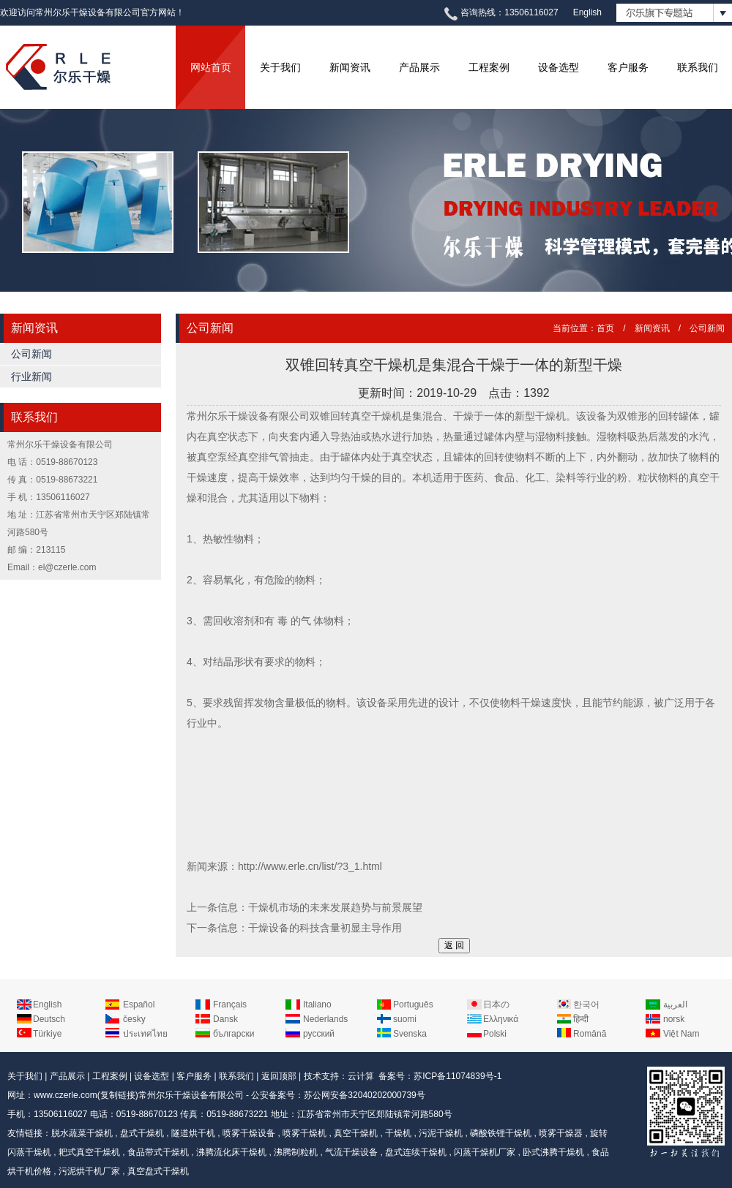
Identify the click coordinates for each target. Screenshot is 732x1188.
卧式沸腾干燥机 (553, 1152)
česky (134, 1019)
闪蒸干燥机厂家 (484, 1152)
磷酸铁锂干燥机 (500, 1133)
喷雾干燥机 (304, 1133)
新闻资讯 (349, 67)
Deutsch (49, 1019)
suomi (405, 1019)
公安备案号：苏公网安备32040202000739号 (338, 1095)
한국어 (586, 1004)
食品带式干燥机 (158, 1152)
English (587, 12)
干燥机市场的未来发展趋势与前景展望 (335, 907)
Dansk (225, 1019)
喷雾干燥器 (561, 1133)
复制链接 (117, 1095)
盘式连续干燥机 (416, 1152)
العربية (675, 1004)
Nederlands (325, 1019)
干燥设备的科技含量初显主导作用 (325, 928)
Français (230, 1004)
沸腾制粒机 (296, 1152)
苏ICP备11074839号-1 (457, 1076)
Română (589, 1034)
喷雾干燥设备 (249, 1133)
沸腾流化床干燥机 (231, 1152)
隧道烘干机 (193, 1133)
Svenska (410, 1034)
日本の (496, 1004)
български (233, 1034)
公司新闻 (31, 354)
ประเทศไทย (145, 1034)
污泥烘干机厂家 (89, 1171)
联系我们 (697, 67)
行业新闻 (31, 376)
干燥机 (398, 1133)
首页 (605, 328)
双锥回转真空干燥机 (356, 416)
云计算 (361, 1076)
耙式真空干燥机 (89, 1152)
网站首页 (210, 67)
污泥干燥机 (441, 1133)
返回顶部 (278, 1076)
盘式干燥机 (142, 1133)
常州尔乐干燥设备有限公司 (191, 1095)
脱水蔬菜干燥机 (82, 1133)
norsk (673, 1019)
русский (319, 1034)
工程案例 (488, 67)
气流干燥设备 (351, 1152)
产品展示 (419, 67)
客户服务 (628, 67)
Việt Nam (681, 1034)
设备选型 (558, 67)
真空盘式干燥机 (158, 1171)
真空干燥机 (356, 1133)
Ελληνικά (500, 1019)
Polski (495, 1034)
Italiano (317, 1004)
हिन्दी (581, 1019)
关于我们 (280, 67)
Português (413, 1004)
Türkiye (47, 1034)
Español (138, 1004)
